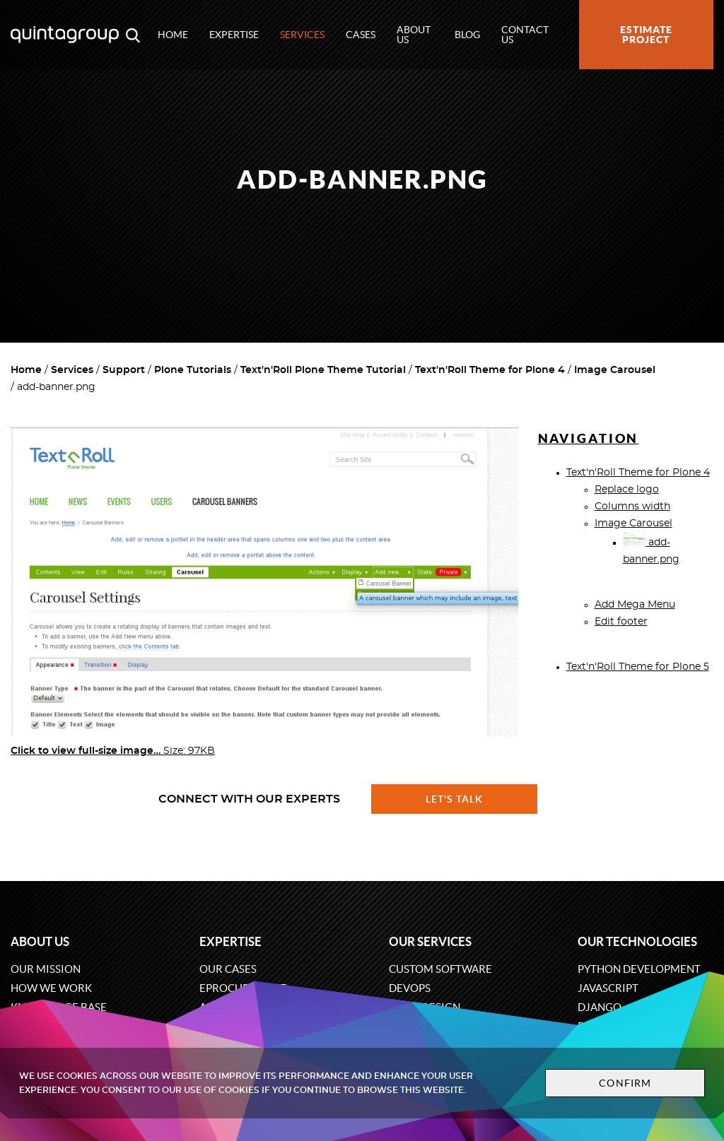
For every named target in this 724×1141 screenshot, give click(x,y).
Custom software (440, 969)
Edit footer (621, 622)
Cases (360, 34)
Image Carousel (614, 370)
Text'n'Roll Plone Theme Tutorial (323, 370)
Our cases (228, 969)
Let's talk (455, 799)
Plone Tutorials (192, 370)
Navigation (588, 438)
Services (302, 34)
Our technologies (637, 941)
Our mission (46, 969)
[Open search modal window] (133, 34)
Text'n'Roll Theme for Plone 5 (637, 667)
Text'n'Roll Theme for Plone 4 (490, 370)
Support (124, 370)
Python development (639, 969)
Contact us (525, 34)
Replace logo (627, 490)
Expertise (234, 34)
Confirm (625, 1083)
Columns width (632, 507)
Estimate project (646, 34)
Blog (467, 34)
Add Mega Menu (635, 605)
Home (173, 34)
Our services (430, 941)
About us (414, 34)
